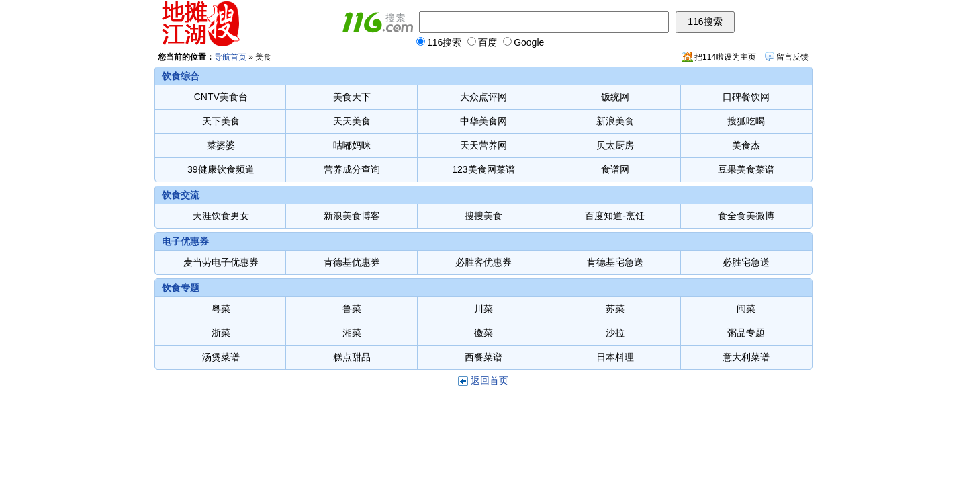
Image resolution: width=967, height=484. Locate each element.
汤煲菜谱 (221, 357)
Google (523, 42)
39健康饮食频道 (221, 169)
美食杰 (746, 145)
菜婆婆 (221, 145)
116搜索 (438, 42)
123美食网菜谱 (483, 169)
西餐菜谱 (483, 357)
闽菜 (746, 308)
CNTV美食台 (221, 96)
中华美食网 (483, 121)
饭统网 (615, 96)
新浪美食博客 (352, 215)
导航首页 (230, 57)
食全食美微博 (746, 215)
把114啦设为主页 (725, 57)
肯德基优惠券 (352, 262)
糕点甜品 (352, 357)
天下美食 (221, 121)
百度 (482, 42)
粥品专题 (746, 332)
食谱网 (615, 169)
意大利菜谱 (746, 357)
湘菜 (351, 332)
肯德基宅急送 (615, 262)
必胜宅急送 (746, 262)
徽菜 (483, 332)
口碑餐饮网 (746, 96)
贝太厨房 (615, 145)
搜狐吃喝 (746, 121)
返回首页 (489, 380)
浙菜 (221, 332)
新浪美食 (615, 121)
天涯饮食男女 (221, 215)
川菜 (483, 308)
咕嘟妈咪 (352, 145)
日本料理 (615, 357)
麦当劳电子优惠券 (221, 262)
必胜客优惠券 (483, 262)
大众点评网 (483, 96)
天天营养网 (483, 145)
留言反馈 (792, 57)
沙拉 (615, 332)
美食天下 (352, 96)
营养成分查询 (352, 169)
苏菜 (615, 308)
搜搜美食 (483, 215)
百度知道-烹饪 (615, 215)
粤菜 (221, 308)
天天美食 (352, 121)
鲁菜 (351, 308)
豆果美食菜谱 (746, 169)
